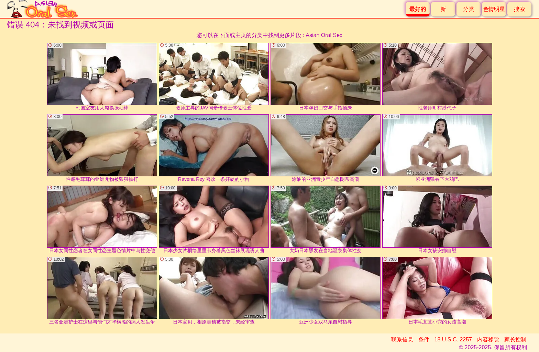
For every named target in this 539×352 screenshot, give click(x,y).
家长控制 (515, 339)
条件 (423, 339)
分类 (468, 9)
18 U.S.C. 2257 (453, 339)
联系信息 (402, 339)
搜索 (519, 9)
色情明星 (494, 9)
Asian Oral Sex (324, 35)
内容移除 (488, 339)
